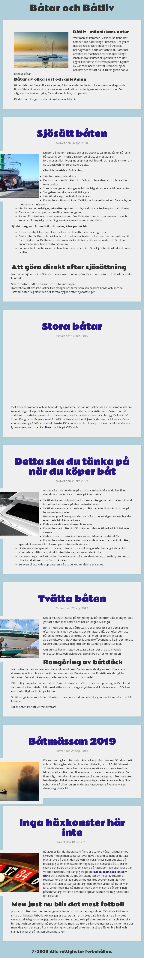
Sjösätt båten (72, 134)
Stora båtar (72, 327)
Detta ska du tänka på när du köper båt (72, 467)
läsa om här (53, 427)
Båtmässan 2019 (72, 742)
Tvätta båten (72, 599)
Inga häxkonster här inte (72, 828)
